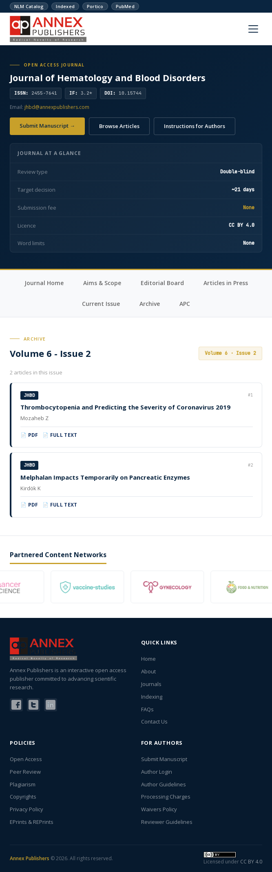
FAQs (147, 709)
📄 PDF (29, 435)
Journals (151, 684)
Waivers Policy (159, 809)
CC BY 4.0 (251, 861)
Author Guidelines (163, 784)
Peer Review (25, 771)
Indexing (151, 696)
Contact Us (154, 721)
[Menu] (253, 29)
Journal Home (44, 283)
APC (184, 304)
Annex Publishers (29, 858)
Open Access (26, 759)
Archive (149, 304)
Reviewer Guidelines (166, 822)
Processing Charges (165, 796)
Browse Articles (119, 126)
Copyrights (23, 796)
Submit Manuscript (164, 759)
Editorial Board (162, 283)
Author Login (156, 771)
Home (148, 658)
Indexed (65, 6)
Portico (95, 6)
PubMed (125, 6)
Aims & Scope (102, 283)
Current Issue (101, 304)
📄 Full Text (59, 435)
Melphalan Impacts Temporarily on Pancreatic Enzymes (105, 477)
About (148, 671)
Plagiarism (22, 784)
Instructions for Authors (194, 126)
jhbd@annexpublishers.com (56, 107)
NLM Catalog (29, 6)
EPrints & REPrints (31, 822)
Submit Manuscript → (47, 125)
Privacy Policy (26, 809)
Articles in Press (225, 283)
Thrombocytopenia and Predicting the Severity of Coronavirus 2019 (125, 407)
